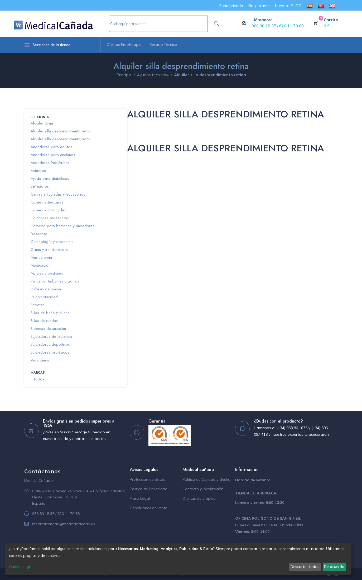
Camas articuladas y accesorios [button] (58, 194)
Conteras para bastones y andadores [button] (62, 226)
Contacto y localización (202, 489)
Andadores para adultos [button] (51, 147)
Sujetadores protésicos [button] (50, 352)
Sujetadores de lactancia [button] (51, 336)
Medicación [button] (40, 265)
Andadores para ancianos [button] (53, 155)
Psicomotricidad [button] (44, 297)
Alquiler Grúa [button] (42, 123)
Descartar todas (305, 566)
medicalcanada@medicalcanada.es (63, 524)
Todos (38, 379)
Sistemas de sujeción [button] (48, 328)
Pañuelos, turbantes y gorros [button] (55, 281)
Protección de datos (147, 479)
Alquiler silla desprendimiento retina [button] (60, 131)
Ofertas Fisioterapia (124, 44)
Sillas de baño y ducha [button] (50, 313)
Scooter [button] (37, 305)
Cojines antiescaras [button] (47, 202)
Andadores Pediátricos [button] (50, 163)
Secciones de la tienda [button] (47, 45)
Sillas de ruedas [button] (44, 321)
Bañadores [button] (40, 186)
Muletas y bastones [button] (47, 273)
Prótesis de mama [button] (46, 289)
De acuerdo (334, 566)
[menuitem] (309, 5)
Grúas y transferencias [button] (50, 249)
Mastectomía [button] (41, 257)
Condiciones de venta (148, 507)
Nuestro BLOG (288, 5)
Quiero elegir (20, 566)
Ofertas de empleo (199, 498)
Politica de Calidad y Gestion (207, 479)
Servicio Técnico (163, 44)
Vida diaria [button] (40, 360)
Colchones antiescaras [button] (50, 218)
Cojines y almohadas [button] (48, 210)
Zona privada (231, 5)
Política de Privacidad (148, 489)
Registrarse (259, 5)
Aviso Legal (140, 498)
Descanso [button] (39, 234)
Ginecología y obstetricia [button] (52, 242)
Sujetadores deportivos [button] (50, 344)
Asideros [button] (38, 170)
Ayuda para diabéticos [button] (50, 178)
